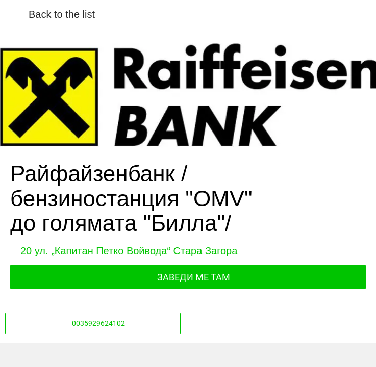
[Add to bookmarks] (278, 355)
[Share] (98, 355)
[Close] (14, 14)
